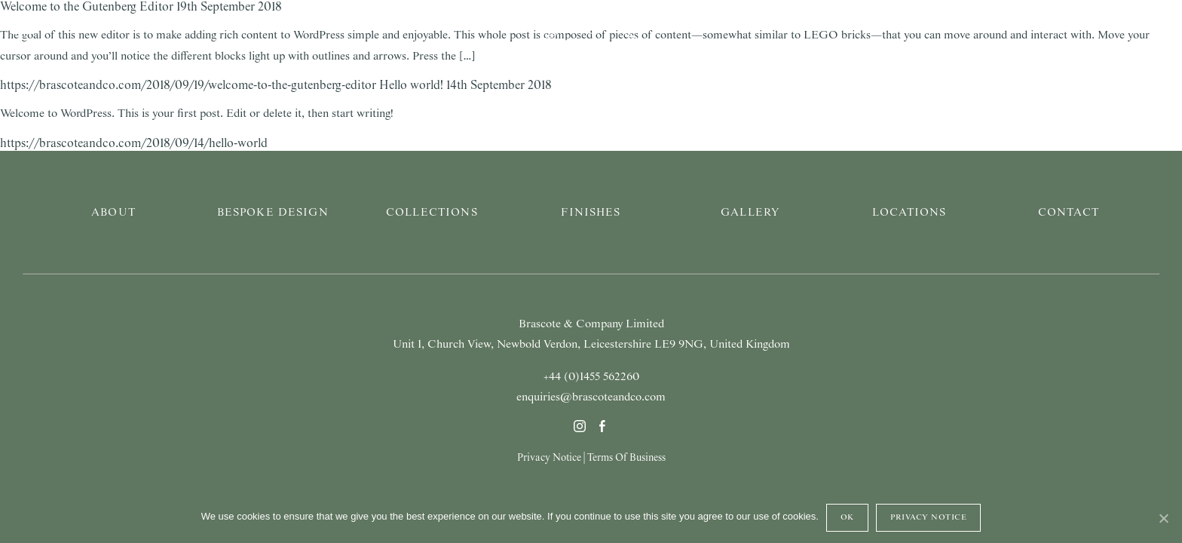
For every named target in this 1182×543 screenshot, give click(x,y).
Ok (847, 517)
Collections (432, 212)
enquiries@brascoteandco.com (591, 397)
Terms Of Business (626, 458)
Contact (1068, 212)
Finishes (590, 212)
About (113, 212)
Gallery (750, 212)
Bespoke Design (273, 212)
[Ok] (1163, 518)
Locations (909, 212)
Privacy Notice (549, 458)
